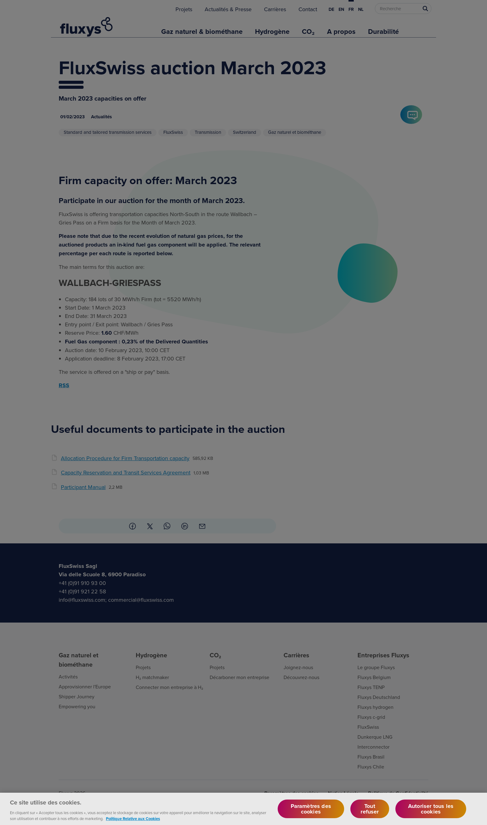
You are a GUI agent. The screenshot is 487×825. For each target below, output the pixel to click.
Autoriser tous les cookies (430, 813)
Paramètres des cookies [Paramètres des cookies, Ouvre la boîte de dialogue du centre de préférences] (311, 813)
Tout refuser (370, 813)
